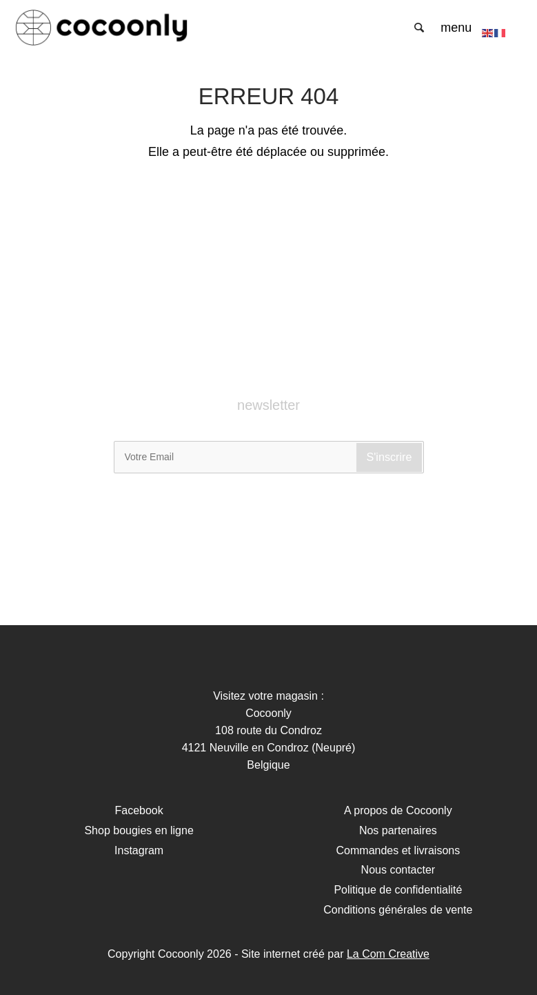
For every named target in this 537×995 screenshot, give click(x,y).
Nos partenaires (398, 830)
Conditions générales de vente (397, 910)
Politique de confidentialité (398, 890)
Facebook (138, 810)
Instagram (138, 850)
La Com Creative (388, 954)
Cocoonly (102, 27)
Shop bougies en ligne (138, 830)
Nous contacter (398, 870)
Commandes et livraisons (398, 850)
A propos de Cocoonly (398, 810)
